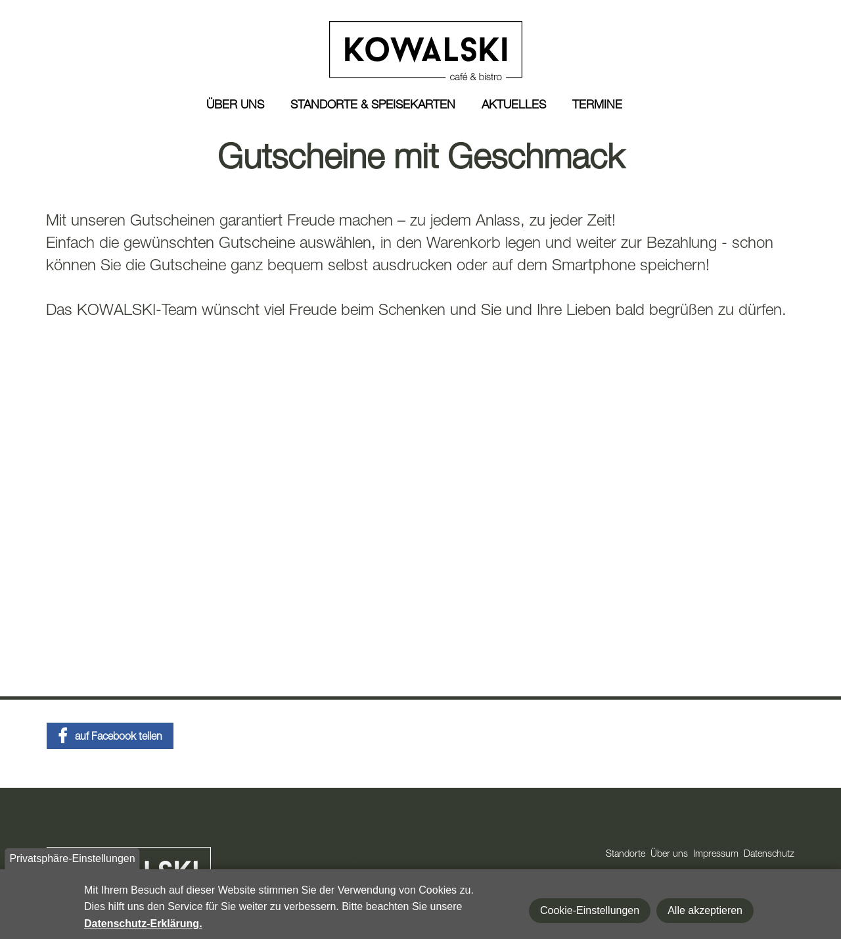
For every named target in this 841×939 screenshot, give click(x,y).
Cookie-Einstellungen (589, 910)
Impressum (716, 854)
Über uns (235, 106)
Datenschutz (769, 854)
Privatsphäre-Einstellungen (72, 858)
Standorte (625, 854)
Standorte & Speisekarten (372, 106)
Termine (597, 106)
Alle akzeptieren (705, 910)
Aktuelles (514, 106)
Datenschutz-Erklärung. (143, 923)
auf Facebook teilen (118, 738)
